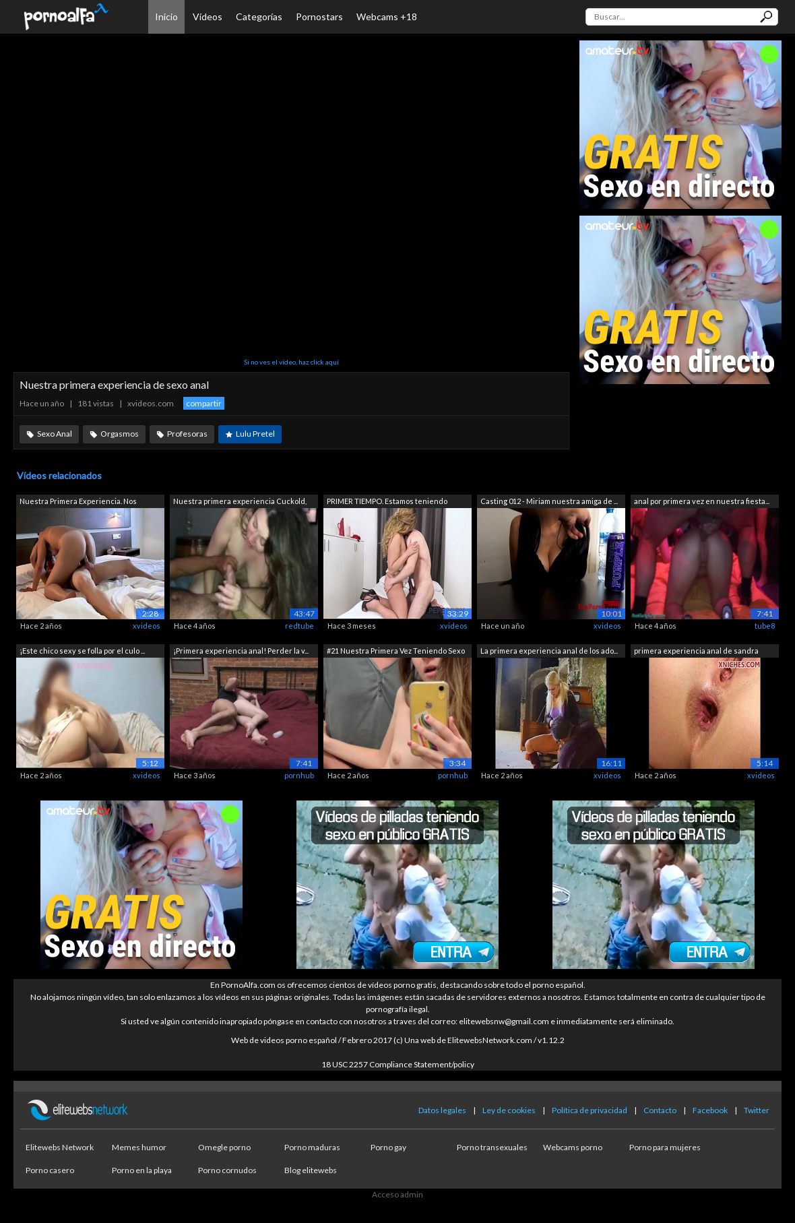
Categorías (259, 16)
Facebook (710, 1110)
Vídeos (207, 16)
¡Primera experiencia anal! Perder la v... (241, 650)
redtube (299, 625)
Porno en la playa (142, 1170)
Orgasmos (119, 434)
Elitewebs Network (60, 1147)
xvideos (146, 625)
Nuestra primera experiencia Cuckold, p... (240, 502)
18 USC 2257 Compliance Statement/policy (397, 1064)
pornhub (299, 775)
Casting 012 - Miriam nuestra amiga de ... (549, 501)
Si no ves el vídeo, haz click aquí (291, 362)
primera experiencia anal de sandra (696, 650)
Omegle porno (224, 1147)
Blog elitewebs (310, 1170)
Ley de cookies (509, 1110)
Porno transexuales (492, 1147)
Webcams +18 (386, 16)
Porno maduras (312, 1147)
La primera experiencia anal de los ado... (549, 650)
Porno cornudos (227, 1170)
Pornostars (319, 16)
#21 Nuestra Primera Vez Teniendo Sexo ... (396, 652)
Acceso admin (397, 1194)
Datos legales (442, 1110)
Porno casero (50, 1170)
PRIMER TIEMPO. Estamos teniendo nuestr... (387, 502)
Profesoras (187, 434)
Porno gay (388, 1147)
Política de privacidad (589, 1110)
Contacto (659, 1110)
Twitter (756, 1110)
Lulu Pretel (255, 434)
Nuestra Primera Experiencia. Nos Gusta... (78, 502)
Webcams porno (572, 1147)
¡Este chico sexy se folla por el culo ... (82, 650)
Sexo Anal (54, 434)
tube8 (765, 625)
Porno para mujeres (665, 1147)
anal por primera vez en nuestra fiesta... (701, 501)
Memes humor (139, 1147)
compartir (204, 403)
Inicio (166, 16)
